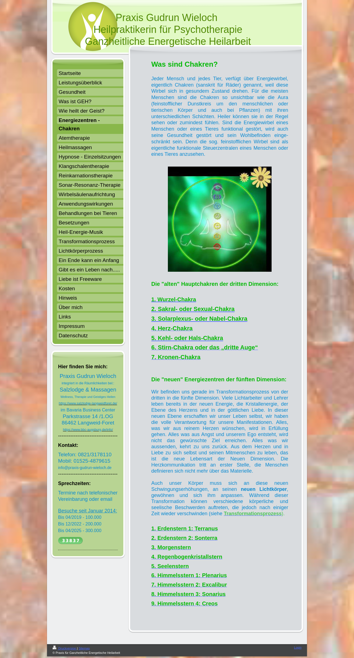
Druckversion (65, 648)
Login (297, 647)
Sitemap (84, 648)
